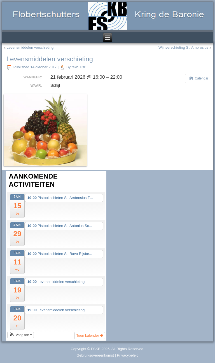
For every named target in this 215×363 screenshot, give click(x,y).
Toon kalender (89, 335)
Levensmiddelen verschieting (30, 47)
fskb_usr (78, 67)
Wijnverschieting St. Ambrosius (183, 47)
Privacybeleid (127, 355)
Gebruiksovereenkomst (95, 355)
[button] (21, 335)
